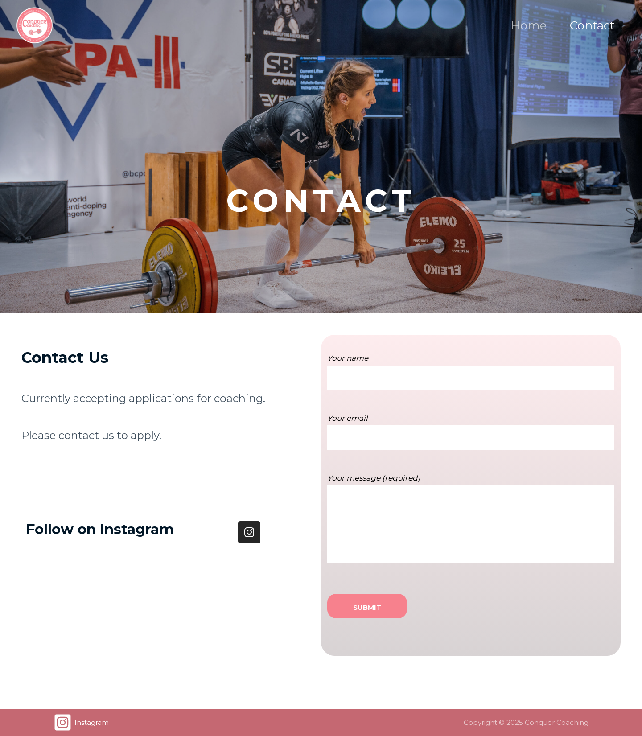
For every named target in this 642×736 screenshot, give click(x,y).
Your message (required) (470, 527)
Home (529, 25)
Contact (592, 25)
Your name (470, 378)
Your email (470, 439)
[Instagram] (81, 722)
